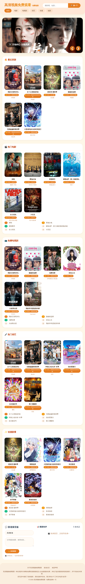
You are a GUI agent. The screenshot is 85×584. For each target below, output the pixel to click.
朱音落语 (47, 511)
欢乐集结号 (11, 421)
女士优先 (10, 229)
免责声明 (55, 568)
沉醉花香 (10, 320)
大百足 (46, 229)
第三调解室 (48, 421)
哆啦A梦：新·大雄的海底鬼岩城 (55, 226)
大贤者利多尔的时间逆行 (15, 511)
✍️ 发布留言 (12, 551)
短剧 (49, 11)
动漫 (41, 11)
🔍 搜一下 (74, 5)
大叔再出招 (11, 323)
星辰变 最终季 (11, 508)
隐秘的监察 (48, 316)
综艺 (33, 11)
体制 (8, 223)
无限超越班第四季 (50, 414)
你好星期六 (48, 417)
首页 (8, 11)
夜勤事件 (10, 226)
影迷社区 (47, 568)
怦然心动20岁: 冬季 (13, 417)
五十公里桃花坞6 (13, 414)
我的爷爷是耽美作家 (51, 323)
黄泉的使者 (48, 515)
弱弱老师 (47, 508)
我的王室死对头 (12, 316)
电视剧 (24, 11)
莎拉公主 (47, 320)
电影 (15, 11)
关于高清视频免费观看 (34, 568)
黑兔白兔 (47, 223)
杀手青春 (10, 515)
